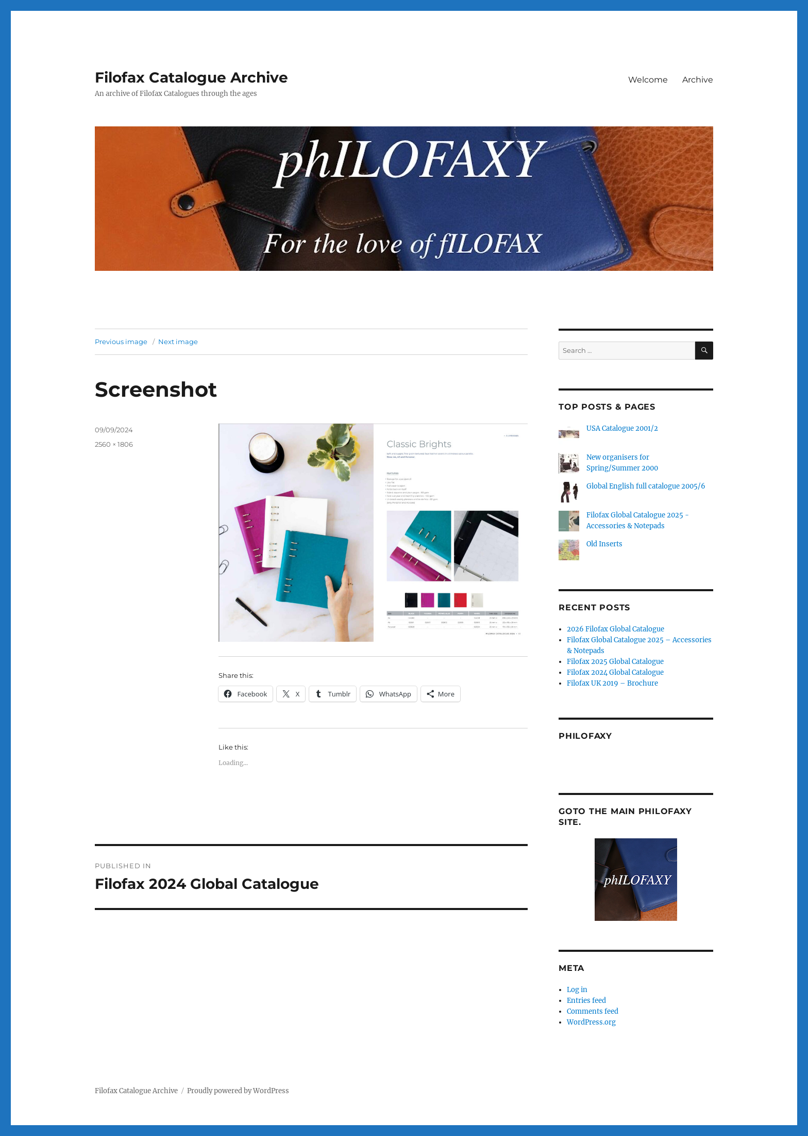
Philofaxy (585, 736)
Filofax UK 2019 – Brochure (612, 683)
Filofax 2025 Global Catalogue (615, 661)
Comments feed (592, 1011)
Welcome (648, 80)
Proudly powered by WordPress (238, 1090)
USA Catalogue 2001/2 (622, 428)
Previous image (121, 341)
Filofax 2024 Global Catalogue (615, 672)
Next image (178, 341)
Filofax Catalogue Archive (191, 77)
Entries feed (586, 1000)
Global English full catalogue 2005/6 (645, 486)
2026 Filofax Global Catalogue (615, 629)
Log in (577, 989)
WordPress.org (591, 1022)
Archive (697, 80)
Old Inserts (604, 544)
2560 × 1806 (114, 444)
